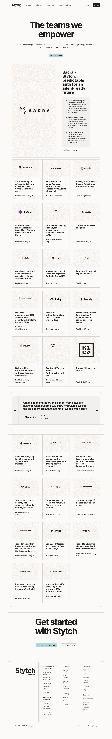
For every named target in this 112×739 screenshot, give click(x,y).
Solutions (40, 5)
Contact (88, 5)
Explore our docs (68, 645)
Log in (96, 5)
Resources (52, 5)
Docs (61, 5)
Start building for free (46, 645)
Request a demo (56, 55)
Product (29, 5)
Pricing (68, 5)
